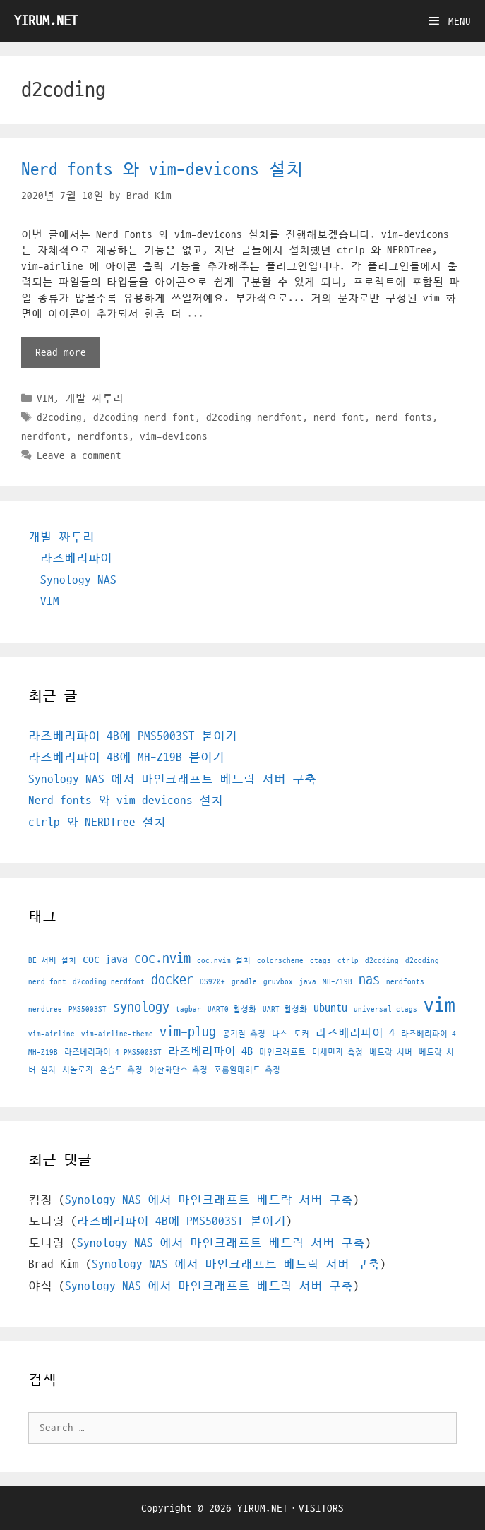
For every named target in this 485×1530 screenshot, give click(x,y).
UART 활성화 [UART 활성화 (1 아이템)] (285, 1009)
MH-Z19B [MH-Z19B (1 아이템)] (337, 982)
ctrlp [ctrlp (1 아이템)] (348, 960)
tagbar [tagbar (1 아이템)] (188, 1009)
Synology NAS (78, 580)
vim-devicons (174, 436)
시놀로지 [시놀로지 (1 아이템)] (77, 1070)
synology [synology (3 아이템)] (141, 1007)
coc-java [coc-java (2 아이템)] (105, 959)
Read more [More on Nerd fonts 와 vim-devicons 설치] (60, 352)
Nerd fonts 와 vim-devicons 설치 (162, 169)
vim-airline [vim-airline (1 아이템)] (51, 1034)
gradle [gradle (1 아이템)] (244, 982)
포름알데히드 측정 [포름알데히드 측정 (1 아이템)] (247, 1070)
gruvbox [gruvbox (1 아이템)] (278, 982)
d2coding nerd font (144, 417)
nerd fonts (404, 417)
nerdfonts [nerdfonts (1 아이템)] (405, 982)
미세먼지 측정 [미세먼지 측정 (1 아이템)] (337, 1052)
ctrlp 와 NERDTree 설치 (97, 822)
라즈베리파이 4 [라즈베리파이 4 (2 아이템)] (355, 1033)
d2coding (59, 417)
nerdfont (43, 436)
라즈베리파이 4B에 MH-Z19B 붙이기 (126, 757)
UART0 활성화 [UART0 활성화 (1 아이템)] (232, 1009)
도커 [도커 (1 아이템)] (301, 1034)
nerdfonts (103, 436)
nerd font (338, 417)
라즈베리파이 (76, 558)
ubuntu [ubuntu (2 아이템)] (330, 1008)
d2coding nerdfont (254, 417)
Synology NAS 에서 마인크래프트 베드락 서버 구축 (172, 779)
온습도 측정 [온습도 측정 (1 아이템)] (121, 1070)
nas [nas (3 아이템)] (369, 980)
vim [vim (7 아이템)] (439, 1005)
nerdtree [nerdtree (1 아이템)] (45, 1009)
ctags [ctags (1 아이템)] (320, 960)
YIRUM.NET (46, 21)
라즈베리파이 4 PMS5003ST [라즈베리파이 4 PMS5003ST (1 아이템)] (113, 1052)
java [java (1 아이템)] (307, 982)
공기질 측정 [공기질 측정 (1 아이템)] (243, 1034)
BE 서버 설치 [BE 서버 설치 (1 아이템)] (52, 960)
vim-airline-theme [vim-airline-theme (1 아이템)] (117, 1034)
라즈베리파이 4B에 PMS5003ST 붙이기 (132, 736)
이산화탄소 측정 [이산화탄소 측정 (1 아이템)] (178, 1070)
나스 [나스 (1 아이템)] (279, 1034)
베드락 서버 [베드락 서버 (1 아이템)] (390, 1052)
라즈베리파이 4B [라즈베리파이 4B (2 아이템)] (210, 1051)
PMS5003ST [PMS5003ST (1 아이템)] (87, 1009)
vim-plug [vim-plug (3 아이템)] (188, 1032)
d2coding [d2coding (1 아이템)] (382, 960)
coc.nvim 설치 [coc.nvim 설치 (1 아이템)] (224, 960)
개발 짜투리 (94, 398)
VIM (45, 398)
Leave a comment (79, 455)
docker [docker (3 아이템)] (172, 980)
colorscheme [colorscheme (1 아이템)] (280, 960)
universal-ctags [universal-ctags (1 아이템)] (385, 1009)
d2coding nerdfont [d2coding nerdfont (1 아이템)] (109, 982)
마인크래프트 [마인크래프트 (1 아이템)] (282, 1052)
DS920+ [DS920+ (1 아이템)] (212, 982)
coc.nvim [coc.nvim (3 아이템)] (162, 959)
